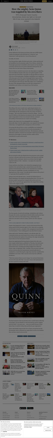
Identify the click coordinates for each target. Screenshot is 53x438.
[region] (26, 429)
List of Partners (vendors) (28, 427)
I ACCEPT (48, 427)
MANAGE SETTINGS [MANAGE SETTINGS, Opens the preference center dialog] (48, 430)
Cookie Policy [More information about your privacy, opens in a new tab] (5, 431)
